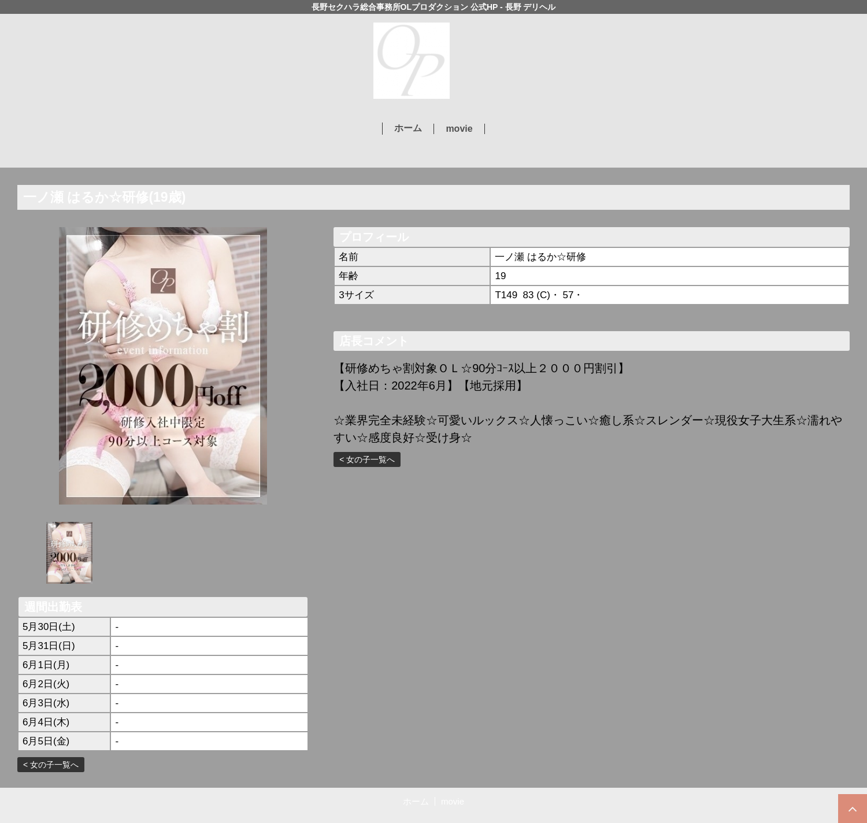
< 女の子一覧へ (51, 764)
